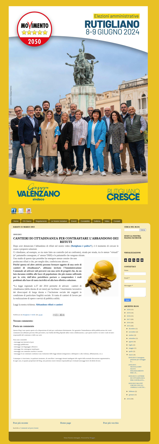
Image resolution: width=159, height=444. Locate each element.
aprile (131, 351)
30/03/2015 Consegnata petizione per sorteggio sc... (137, 359)
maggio (131, 348)
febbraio (132, 391)
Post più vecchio (111, 423)
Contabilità (85, 221)
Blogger (92, 438)
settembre (132, 338)
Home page (65, 423)
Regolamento (41, 221)
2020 (129, 309)
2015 (129, 326)
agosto (131, 342)
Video (107, 221)
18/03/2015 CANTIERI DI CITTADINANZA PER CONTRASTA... (136, 378)
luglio (131, 345)
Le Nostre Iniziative (59, 221)
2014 (129, 399)
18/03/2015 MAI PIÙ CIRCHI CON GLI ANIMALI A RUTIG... (137, 385)
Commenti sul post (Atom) (29, 428)
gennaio (132, 395)
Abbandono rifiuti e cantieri (49, 304)
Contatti (117, 221)
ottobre (131, 335)
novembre (132, 332)
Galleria (97, 221)
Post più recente (20, 423)
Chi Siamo (27, 221)
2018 (129, 316)
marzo (131, 355)
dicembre (132, 329)
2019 (129, 313)
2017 (129, 319)
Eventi (74, 221)
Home (16, 221)
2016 (129, 322)
